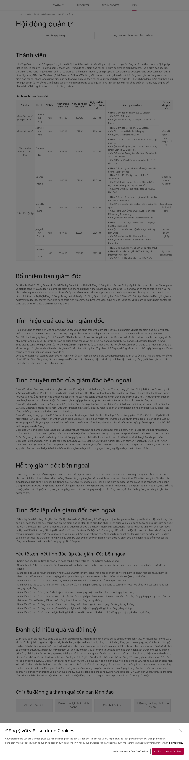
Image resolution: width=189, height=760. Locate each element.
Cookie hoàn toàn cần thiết (167, 751)
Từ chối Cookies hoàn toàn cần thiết (130, 751)
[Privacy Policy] (176, 742)
